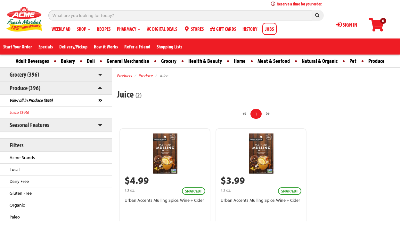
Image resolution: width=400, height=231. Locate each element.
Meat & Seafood (273, 60)
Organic (17, 205)
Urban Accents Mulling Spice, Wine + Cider (164, 200)
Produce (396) (25, 88)
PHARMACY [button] (128, 29)
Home (240, 60)
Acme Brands (22, 157)
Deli (91, 60)
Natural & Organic (320, 60)
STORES (194, 29)
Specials (45, 46)
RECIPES (103, 29)
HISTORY (249, 29)
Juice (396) (19, 112)
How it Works (106, 46)
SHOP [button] (83, 29)
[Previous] (244, 114)
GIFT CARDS (223, 29)
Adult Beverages (32, 60)
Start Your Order (17, 46)
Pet (352, 60)
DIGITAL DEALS (162, 29)
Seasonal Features (29, 125)
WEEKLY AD (61, 29)
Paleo (15, 217)
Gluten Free (21, 193)
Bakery (68, 60)
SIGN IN (346, 24)
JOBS (269, 29)
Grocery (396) (24, 74)
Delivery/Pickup (73, 46)
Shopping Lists (169, 46)
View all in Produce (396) (31, 100)
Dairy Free (19, 181)
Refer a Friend (137, 46)
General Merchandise (128, 60)
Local (15, 169)
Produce (376, 60)
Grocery (168, 60)
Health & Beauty (205, 60)
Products (124, 76)
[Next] (267, 114)
